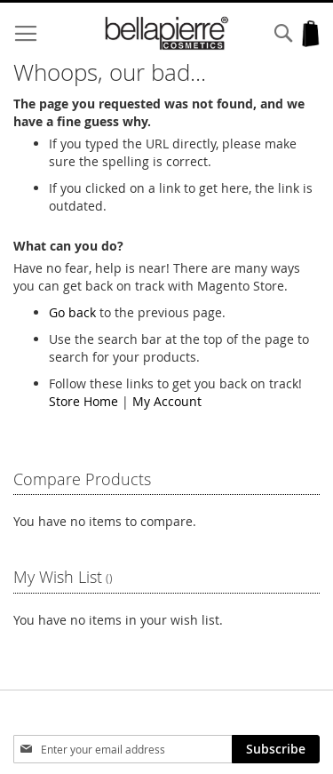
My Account (167, 401)
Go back (72, 312)
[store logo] (166, 33)
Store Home (83, 401)
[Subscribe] (276, 749)
